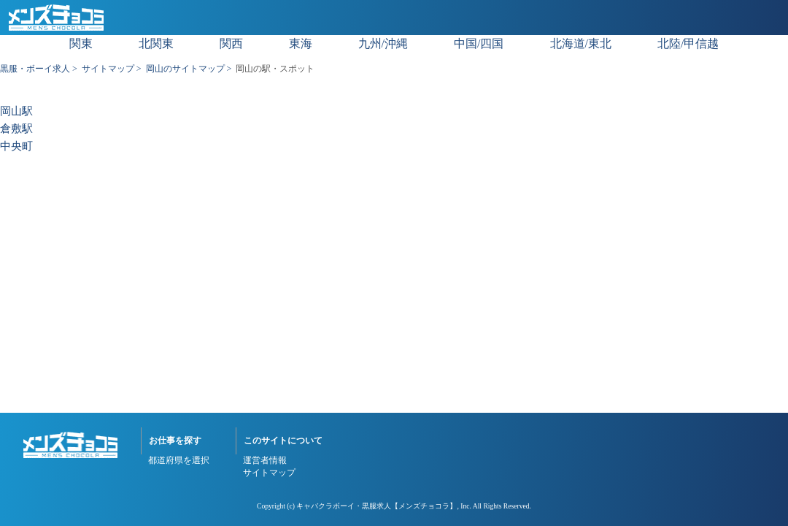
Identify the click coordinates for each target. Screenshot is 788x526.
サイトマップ (108, 69)
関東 (81, 43)
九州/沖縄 (383, 43)
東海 (300, 43)
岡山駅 (16, 111)
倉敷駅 (16, 128)
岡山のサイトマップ (185, 69)
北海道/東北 (580, 43)
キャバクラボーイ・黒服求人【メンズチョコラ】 (376, 506)
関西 (231, 43)
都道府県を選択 (178, 460)
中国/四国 (478, 43)
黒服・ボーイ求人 (35, 69)
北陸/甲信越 (688, 43)
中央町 (16, 146)
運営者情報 (265, 460)
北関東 (156, 43)
